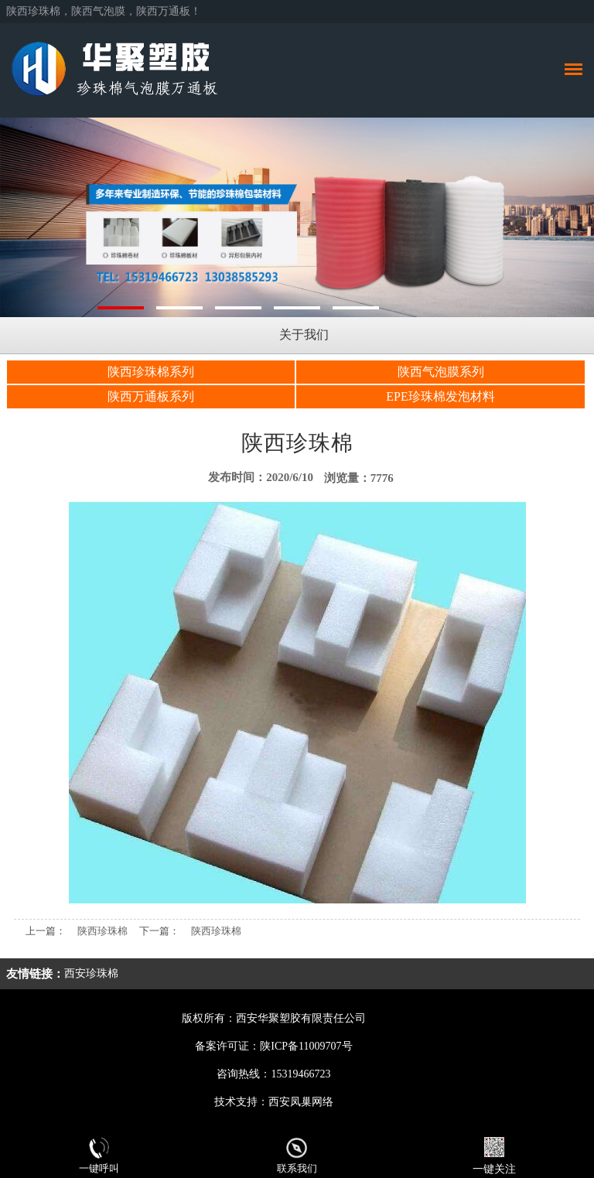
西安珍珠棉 (91, 973)
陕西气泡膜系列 (441, 371)
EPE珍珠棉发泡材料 (440, 396)
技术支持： (241, 1102)
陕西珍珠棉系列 (151, 371)
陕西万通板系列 (151, 396)
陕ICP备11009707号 (306, 1046)
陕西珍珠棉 (102, 931)
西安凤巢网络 (300, 1102)
